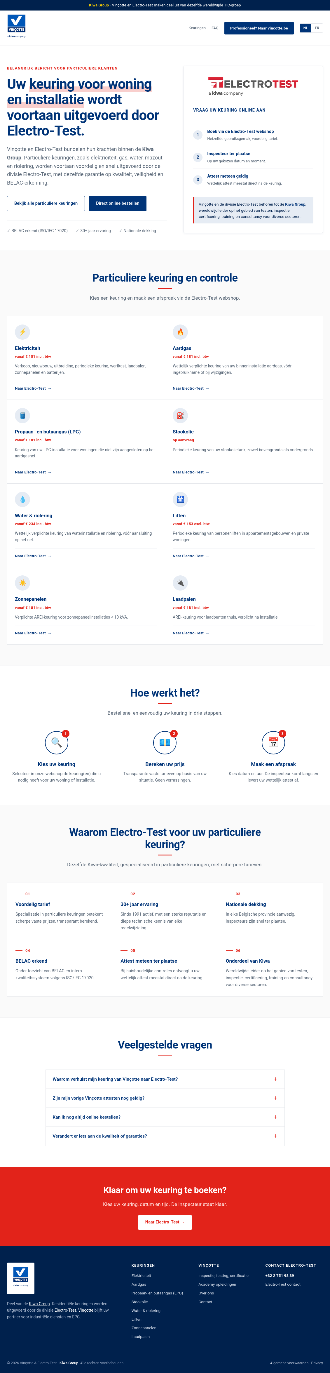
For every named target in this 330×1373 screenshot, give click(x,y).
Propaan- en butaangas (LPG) (157, 1293)
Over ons (206, 1293)
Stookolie (140, 1301)
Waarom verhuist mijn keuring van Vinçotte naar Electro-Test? (115, 1079)
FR (317, 28)
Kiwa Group (39, 1303)
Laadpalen (141, 1336)
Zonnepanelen (144, 1327)
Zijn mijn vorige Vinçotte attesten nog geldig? (99, 1098)
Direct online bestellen (117, 203)
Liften (137, 1319)
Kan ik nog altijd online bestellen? (87, 1117)
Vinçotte (85, 1310)
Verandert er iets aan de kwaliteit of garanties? (100, 1136)
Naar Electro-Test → (165, 1222)
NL (305, 28)
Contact (205, 1301)
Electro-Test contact (283, 1284)
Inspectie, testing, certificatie (223, 1275)
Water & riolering (146, 1310)
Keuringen (197, 28)
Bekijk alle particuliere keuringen (46, 203)
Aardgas (139, 1284)
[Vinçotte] (16, 28)
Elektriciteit (141, 1275)
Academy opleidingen (217, 1284)
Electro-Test (65, 1310)
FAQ (215, 28)
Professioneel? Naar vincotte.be (259, 28)
